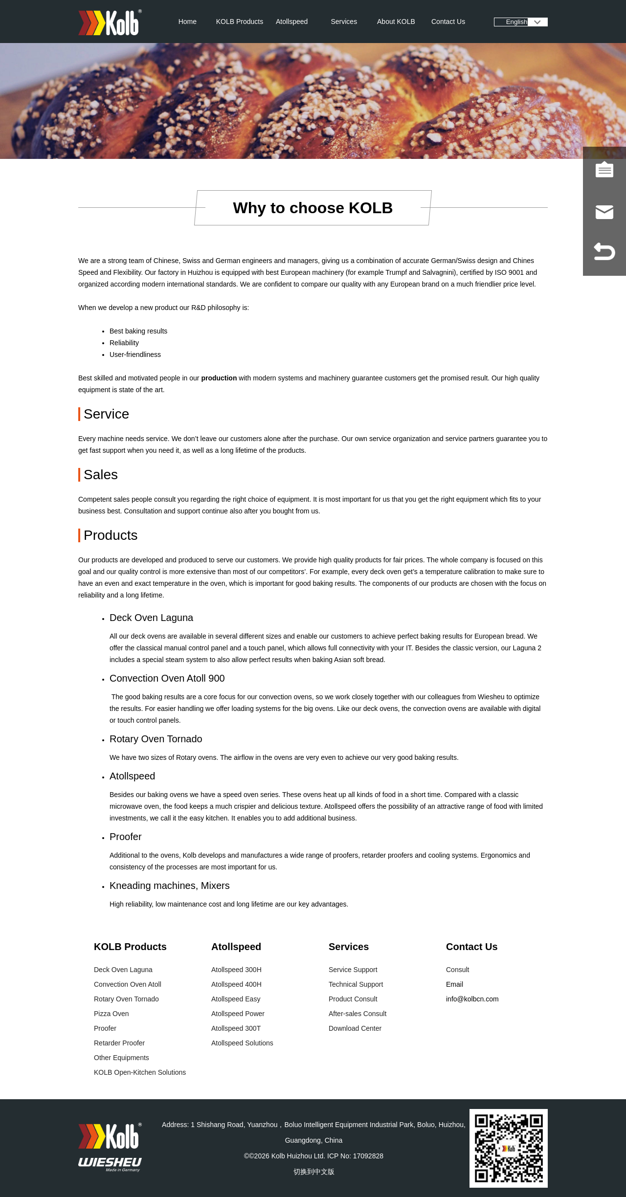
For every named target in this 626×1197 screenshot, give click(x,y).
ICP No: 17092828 (355, 1156)
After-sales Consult (357, 1014)
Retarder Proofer (119, 1043)
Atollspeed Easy (235, 999)
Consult (457, 970)
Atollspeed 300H (236, 970)
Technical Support (356, 984)
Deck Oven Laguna (123, 970)
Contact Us (448, 21)
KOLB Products (240, 21)
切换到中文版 (314, 1171)
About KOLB (396, 21)
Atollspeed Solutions (242, 1043)
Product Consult (353, 999)
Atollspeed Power (238, 1014)
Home (188, 21)
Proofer (105, 1028)
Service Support (353, 970)
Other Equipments (121, 1058)
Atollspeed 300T (236, 1028)
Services (344, 21)
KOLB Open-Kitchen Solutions (140, 1072)
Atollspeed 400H (236, 984)
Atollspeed (292, 21)
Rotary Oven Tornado (126, 999)
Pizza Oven (111, 1014)
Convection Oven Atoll (127, 984)
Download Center (355, 1028)
